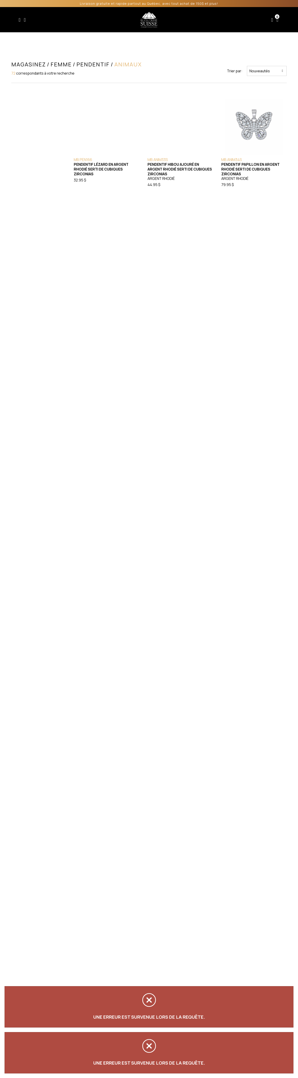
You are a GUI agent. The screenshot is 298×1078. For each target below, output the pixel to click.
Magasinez (28, 64)
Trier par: (235, 70)
